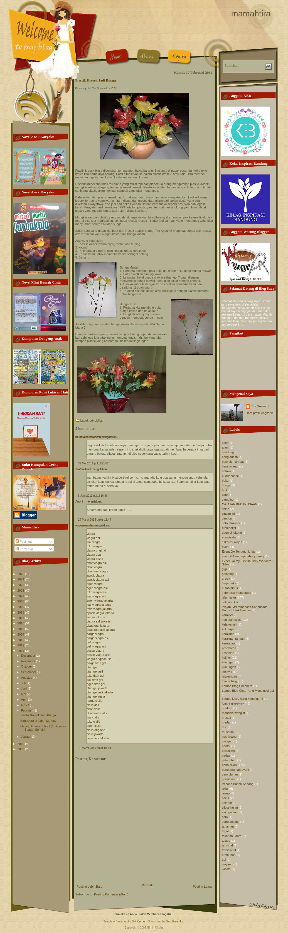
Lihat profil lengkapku (260, 413)
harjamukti (229, 583)
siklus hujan (230, 807)
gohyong (228, 573)
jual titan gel (95, 679)
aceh (225, 442)
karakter (227, 615)
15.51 (113, 88)
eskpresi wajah (232, 542)
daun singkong (232, 532)
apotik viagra (95, 575)
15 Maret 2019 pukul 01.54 (94, 748)
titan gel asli (95, 671)
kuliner (226, 657)
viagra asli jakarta (99, 621)
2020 (21, 601)
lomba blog (229, 681)
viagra (91, 533)
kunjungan (229, 667)
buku (225, 480)
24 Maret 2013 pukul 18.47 (94, 519)
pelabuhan (229, 760)
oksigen (227, 741)
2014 (21, 634)
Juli (24, 683)
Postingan (24, 541)
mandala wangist (233, 713)
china (225, 509)
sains (225, 798)
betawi (226, 471)
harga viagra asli (98, 638)
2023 (21, 585)
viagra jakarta (96, 617)
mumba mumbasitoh (88, 437)
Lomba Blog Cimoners (237, 686)
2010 (21, 743)
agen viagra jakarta (100, 600)
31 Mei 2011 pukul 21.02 (93, 463)
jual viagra (94, 542)
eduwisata (229, 537)
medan (227, 722)
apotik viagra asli (98, 579)
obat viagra (94, 567)
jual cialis (93, 717)
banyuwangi (230, 466)
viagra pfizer (95, 558)
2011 (21, 651)
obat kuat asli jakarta (101, 629)
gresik (226, 578)
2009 (21, 749)
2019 (21, 607)
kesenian (228, 652)
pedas (226, 755)
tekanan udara (232, 836)
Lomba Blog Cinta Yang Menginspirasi (248, 690)
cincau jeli (228, 513)
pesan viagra (95, 650)
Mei (24, 694)
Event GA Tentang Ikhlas (238, 551)
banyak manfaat (233, 461)
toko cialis (93, 721)
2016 (21, 623)
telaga (226, 840)
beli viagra (94, 642)
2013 (21, 640)
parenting (228, 750)
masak (226, 717)
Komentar (24, 549)
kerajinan (228, 634)
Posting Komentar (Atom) (111, 894)
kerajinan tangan (233, 638)
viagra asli (94, 538)
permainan (229, 779)
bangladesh (230, 457)
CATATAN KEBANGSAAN (239, 504)
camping (228, 499)
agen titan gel (96, 684)
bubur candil (230, 475)
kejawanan (229, 624)
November (28, 661)
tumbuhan (229, 854)
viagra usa (94, 554)
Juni (24, 688)
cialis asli (93, 704)
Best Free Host (175, 921)
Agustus (27, 677)
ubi (224, 859)
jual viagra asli (96, 596)
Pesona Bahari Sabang (237, 784)
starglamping (231, 821)
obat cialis (93, 709)
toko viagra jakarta (99, 608)
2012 (21, 645)
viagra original (96, 550)
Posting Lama (202, 886)
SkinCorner (139, 921)
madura (227, 708)
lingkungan (229, 676)
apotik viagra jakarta (100, 613)
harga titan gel (96, 663)
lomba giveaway (233, 703)
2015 (21, 629)
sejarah (227, 802)
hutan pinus (230, 588)
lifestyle (227, 671)
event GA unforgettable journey (243, 556)
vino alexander (84, 525)
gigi (224, 569)
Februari (27, 710)
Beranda (148, 885)
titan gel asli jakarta (100, 692)
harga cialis (94, 700)
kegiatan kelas (232, 619)
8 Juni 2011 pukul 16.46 (93, 495)
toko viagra (94, 546)
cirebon (227, 518)
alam (225, 447)
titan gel (92, 667)
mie (224, 727)
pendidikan (97, 420)
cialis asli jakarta (98, 738)
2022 (21, 590)
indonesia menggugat (236, 592)
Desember (28, 655)
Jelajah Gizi (230, 602)
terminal (227, 845)
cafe (225, 494)
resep (226, 793)
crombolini (229, 528)
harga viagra (95, 634)
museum (228, 731)
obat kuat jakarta (98, 625)
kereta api (228, 643)
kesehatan (229, 648)
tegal (225, 831)
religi (225, 788)
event (226, 546)
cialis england (96, 730)
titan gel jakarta (97, 688)
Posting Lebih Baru (90, 886)
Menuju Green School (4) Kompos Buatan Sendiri (43, 728)
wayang (227, 864)
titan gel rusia (96, 696)
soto (225, 817)
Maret (25, 705)
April (24, 699)
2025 (21, 574)
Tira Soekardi (83, 469)
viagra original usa (99, 659)
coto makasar (231, 523)
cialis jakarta (95, 734)
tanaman (228, 826)
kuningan (228, 662)
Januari (26, 736)
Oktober (27, 666)
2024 (21, 579)
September (29, 672)
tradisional (229, 850)
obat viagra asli (97, 563)
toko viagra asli (97, 592)
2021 (21, 596)
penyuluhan (230, 774)
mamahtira (251, 13)
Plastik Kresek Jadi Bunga (38, 715)
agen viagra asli (97, 588)
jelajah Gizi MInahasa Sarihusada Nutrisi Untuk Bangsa (245, 608)
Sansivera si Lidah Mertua (38, 720)
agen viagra (95, 583)
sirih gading (230, 812)
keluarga (228, 629)
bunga (226, 485)
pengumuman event (235, 769)
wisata (226, 869)
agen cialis (94, 725)
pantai (226, 746)
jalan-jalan (229, 597)
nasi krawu (229, 736)
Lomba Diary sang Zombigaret (242, 698)
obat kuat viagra (98, 571)
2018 (21, 612)
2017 (21, 618)
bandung (228, 452)
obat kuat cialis (97, 713)
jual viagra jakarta (99, 604)
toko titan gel (95, 675)
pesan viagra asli (98, 654)
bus (224, 490)
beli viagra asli (96, 646)
